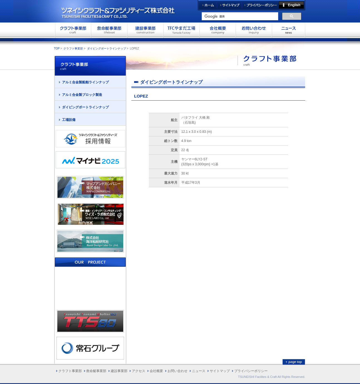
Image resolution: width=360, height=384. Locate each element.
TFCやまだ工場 (181, 30)
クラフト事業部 (73, 30)
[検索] (239, 16)
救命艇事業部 (109, 30)
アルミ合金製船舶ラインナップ (85, 82)
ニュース (198, 371)
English (292, 5)
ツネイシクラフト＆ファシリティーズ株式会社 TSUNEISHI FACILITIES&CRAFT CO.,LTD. (123, 11)
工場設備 (68, 120)
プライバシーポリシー (260, 5)
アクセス (138, 371)
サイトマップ (229, 5)
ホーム (207, 5)
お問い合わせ (254, 30)
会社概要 (217, 30)
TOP (57, 48)
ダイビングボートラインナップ (106, 48)
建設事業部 (145, 30)
